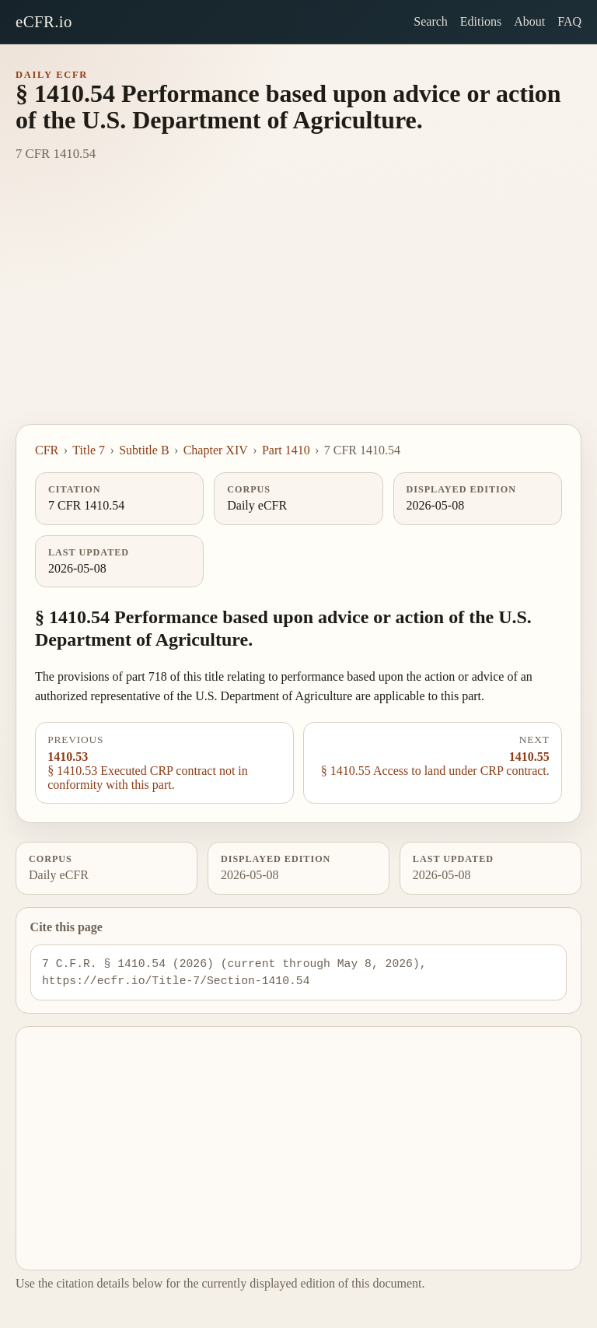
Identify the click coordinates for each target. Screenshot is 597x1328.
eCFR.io (44, 21)
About (529, 21)
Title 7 (88, 450)
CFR (46, 450)
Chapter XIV (215, 450)
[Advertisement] (298, 307)
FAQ (569, 21)
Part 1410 (286, 450)
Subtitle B (144, 450)
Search (431, 21)
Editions (480, 21)
